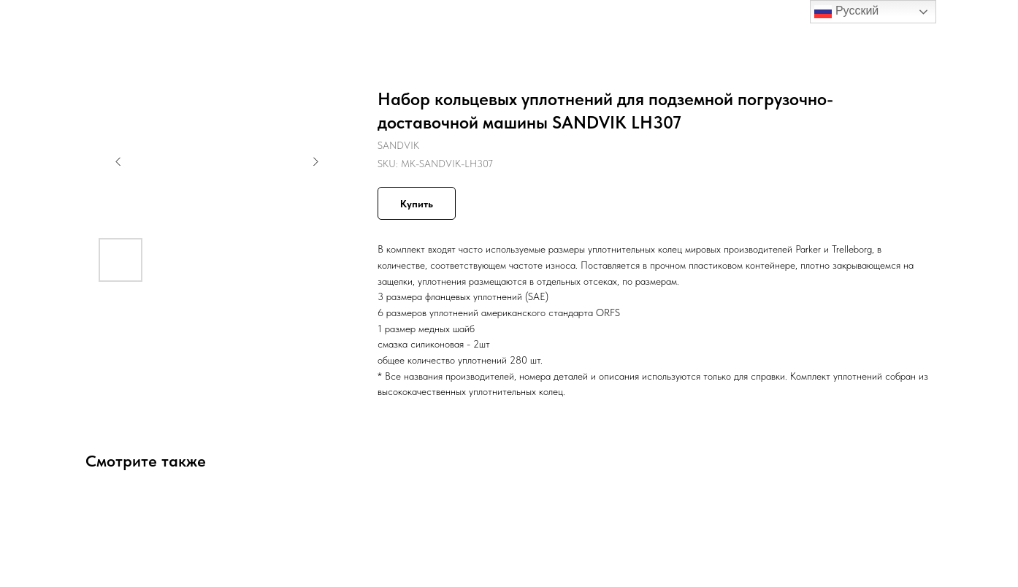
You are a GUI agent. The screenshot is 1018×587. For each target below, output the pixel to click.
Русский (846, 11)
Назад (42, 22)
